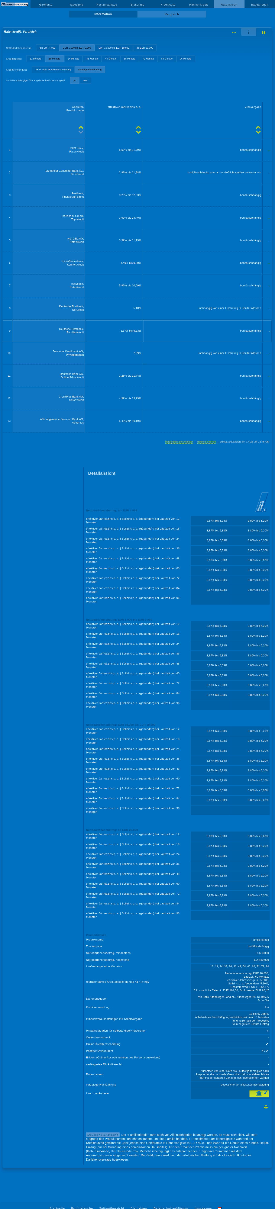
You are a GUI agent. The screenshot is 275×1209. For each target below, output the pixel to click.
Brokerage (137, 4)
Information (103, 14)
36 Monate (92, 58)
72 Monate (148, 58)
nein (85, 80)
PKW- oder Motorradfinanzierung (53, 69)
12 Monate (35, 58)
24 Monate (73, 58)
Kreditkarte (168, 4)
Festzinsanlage (107, 4)
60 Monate (129, 58)
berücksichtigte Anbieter (179, 441)
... (269, 149)
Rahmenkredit (198, 4)
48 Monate (111, 58)
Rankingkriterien (206, 441)
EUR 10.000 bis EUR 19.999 (113, 47)
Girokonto (45, 4)
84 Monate (167, 58)
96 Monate (185, 58)
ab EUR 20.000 (145, 47)
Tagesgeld (76, 4)
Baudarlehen (259, 4)
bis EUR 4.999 (47, 47)
